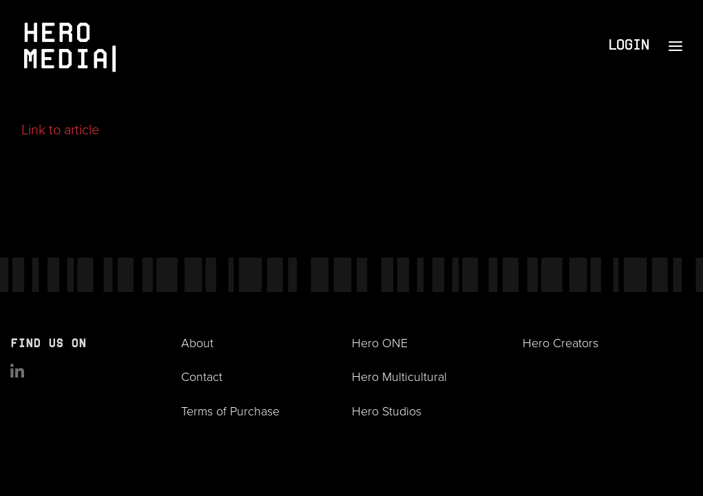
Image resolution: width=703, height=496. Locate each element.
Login (628, 46)
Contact (201, 376)
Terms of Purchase (230, 410)
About (197, 342)
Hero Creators (560, 342)
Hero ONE (380, 342)
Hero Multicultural (399, 376)
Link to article (60, 128)
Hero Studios (386, 410)
